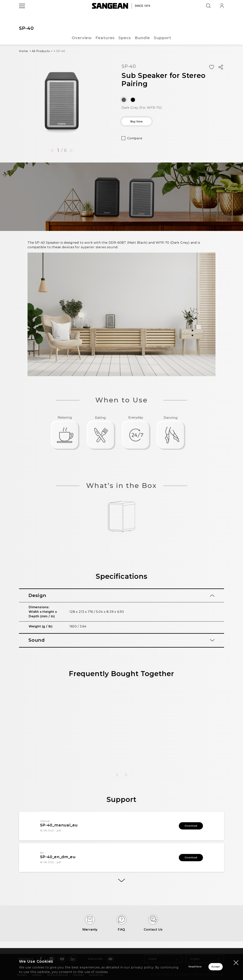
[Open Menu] (22, 14)
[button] (52, 150)
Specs (124, 38)
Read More (148, 964)
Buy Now (143, 123)
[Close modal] (236, 958)
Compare (134, 141)
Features (104, 38)
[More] (121, 882)
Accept (202, 964)
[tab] (121, 595)
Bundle (142, 38)
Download (186, 826)
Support (163, 38)
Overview (81, 38)
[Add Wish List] (211, 67)
